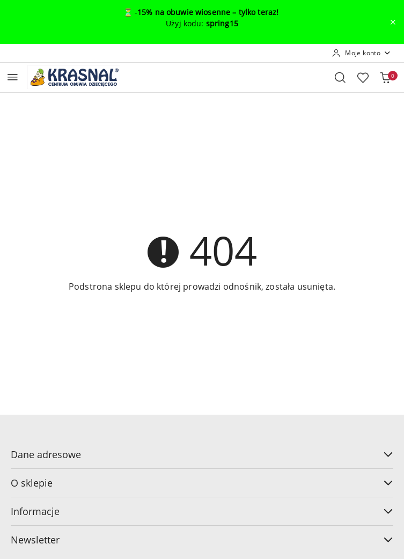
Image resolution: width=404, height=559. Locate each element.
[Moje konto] (361, 53)
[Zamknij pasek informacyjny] (393, 22)
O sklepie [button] (202, 482)
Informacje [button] (202, 511)
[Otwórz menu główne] (12, 77)
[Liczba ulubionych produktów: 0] (363, 77)
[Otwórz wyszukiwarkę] (340, 77)
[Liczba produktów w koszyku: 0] (385, 77)
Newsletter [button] (202, 539)
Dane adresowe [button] (202, 454)
